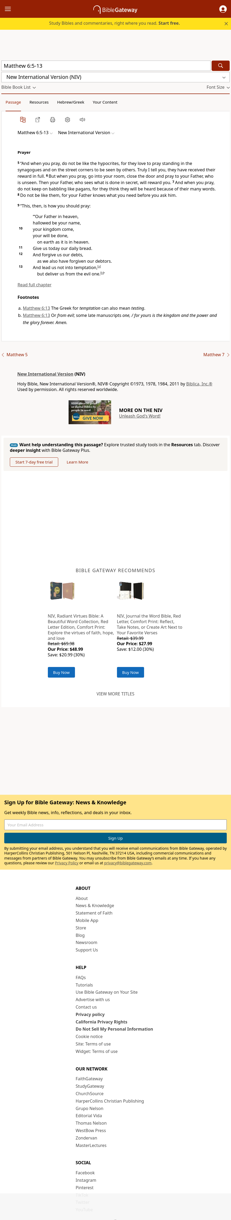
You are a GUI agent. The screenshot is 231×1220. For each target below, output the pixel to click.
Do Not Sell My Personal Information (114, 1029)
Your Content (105, 102)
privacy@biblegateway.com (128, 862)
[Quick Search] (106, 66)
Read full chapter (35, 285)
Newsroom (87, 942)
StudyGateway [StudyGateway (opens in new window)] (90, 1086)
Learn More (77, 462)
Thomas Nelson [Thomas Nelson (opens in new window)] (91, 1123)
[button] (223, 9)
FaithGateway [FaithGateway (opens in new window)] (89, 1079)
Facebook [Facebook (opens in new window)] (85, 1173)
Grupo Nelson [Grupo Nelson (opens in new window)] (89, 1108)
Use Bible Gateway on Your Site (107, 992)
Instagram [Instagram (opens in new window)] (86, 1180)
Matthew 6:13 (36, 308)
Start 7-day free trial (34, 462)
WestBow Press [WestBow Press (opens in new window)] (91, 1130)
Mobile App (87, 920)
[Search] (221, 66)
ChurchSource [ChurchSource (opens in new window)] (90, 1093)
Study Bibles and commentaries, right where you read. (114, 23)
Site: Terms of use (93, 1044)
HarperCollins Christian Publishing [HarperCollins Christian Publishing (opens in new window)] (110, 1101)
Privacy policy (90, 1014)
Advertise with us (93, 999)
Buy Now (61, 672)
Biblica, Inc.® (199, 384)
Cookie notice (89, 1036)
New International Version (45, 374)
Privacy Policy (66, 862)
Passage (13, 102)
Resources (39, 102)
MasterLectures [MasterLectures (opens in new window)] (91, 1145)
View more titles (115, 694)
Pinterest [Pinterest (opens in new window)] (85, 1188)
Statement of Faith (94, 913)
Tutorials (84, 985)
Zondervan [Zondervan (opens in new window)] (86, 1138)
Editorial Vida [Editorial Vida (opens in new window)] (89, 1116)
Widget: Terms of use (97, 1051)
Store (81, 928)
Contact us (86, 1007)
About (82, 898)
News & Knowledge (95, 905)
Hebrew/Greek (70, 102)
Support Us (87, 950)
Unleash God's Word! (140, 416)
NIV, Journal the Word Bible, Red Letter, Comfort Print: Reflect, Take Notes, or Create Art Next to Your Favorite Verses (149, 624)
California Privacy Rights (102, 1022)
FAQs (81, 977)
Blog (80, 935)
